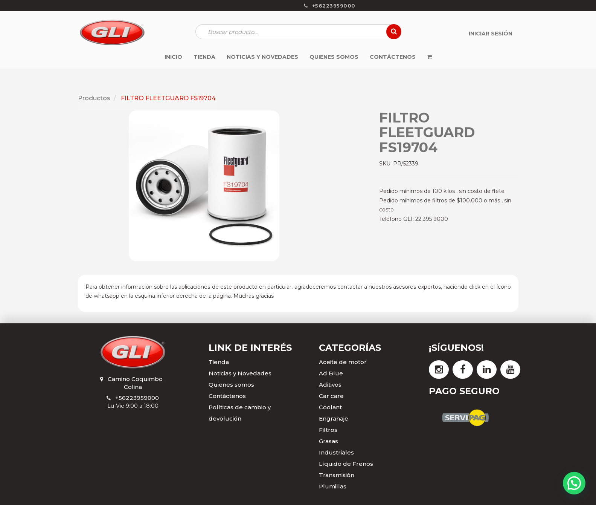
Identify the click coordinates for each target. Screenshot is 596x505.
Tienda (219, 362)
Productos (94, 98)
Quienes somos (231, 384)
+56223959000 (137, 397)
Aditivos (330, 384)
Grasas (328, 441)
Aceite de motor (343, 362)
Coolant (330, 407)
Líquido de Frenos (346, 463)
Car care (331, 395)
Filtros (328, 429)
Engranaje (333, 418)
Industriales (336, 452)
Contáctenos (227, 395)
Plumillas (332, 486)
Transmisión (336, 475)
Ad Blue (331, 373)
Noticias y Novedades (240, 373)
